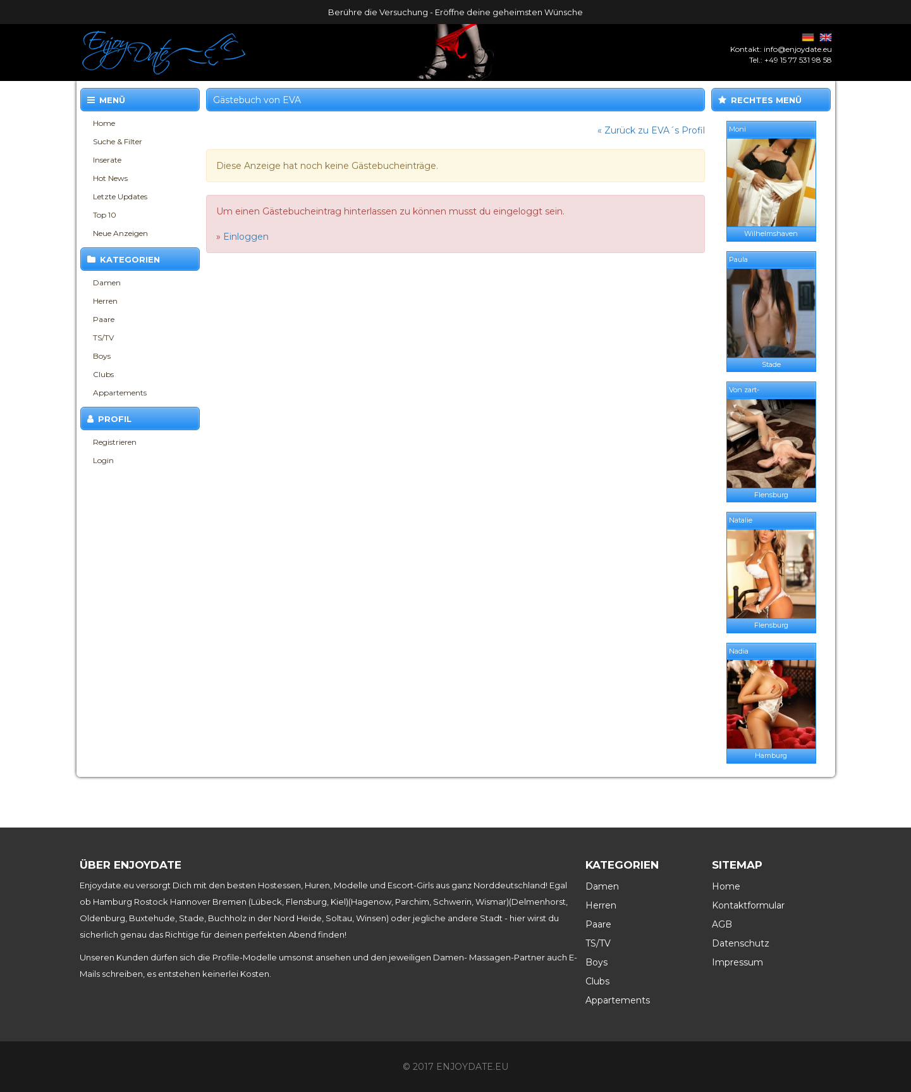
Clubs (103, 374)
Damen (107, 282)
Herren (105, 301)
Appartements (120, 392)
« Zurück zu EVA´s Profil (651, 130)
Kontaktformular (748, 905)
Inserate (107, 159)
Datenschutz (740, 943)
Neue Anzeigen (120, 233)
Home (104, 123)
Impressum (737, 962)
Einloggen (246, 236)
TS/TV (103, 337)
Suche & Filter (117, 141)
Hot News (110, 178)
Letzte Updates (120, 196)
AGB (722, 924)
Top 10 (104, 215)
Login (103, 460)
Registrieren (115, 442)
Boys (102, 356)
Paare (103, 319)
